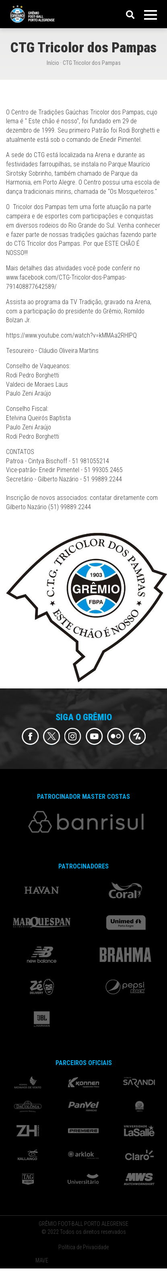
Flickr (115, 736)
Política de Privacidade (83, 1247)
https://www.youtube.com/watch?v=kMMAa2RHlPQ (71, 335)
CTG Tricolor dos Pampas (92, 63)
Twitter (51, 736)
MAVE (41, 1260)
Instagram (73, 736)
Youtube (94, 736)
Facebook (30, 736)
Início (53, 63)
